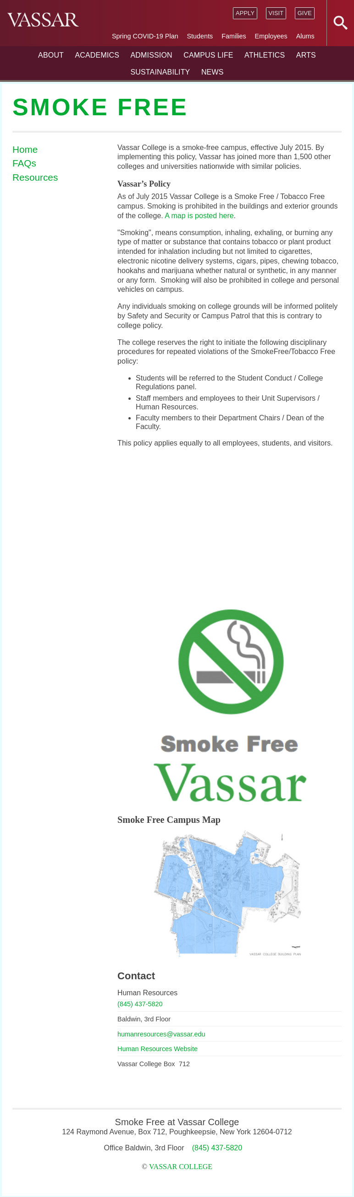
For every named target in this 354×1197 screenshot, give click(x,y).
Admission (151, 55)
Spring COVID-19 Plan (145, 36)
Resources (35, 177)
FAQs (24, 163)
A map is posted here (199, 216)
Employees (271, 36)
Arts (306, 55)
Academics (97, 55)
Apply (245, 13)
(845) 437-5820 (139, 1004)
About (51, 55)
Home (25, 149)
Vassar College (180, 1166)
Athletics (264, 55)
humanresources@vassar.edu (161, 1034)
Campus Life (208, 55)
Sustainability (160, 72)
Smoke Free (100, 107)
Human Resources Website (157, 1048)
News (212, 72)
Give (305, 13)
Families (233, 36)
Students (200, 36)
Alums (305, 36)
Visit (275, 13)
